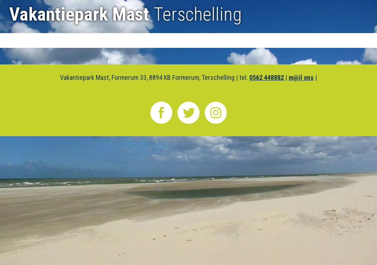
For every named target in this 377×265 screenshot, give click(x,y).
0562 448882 (266, 77)
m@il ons (301, 77)
